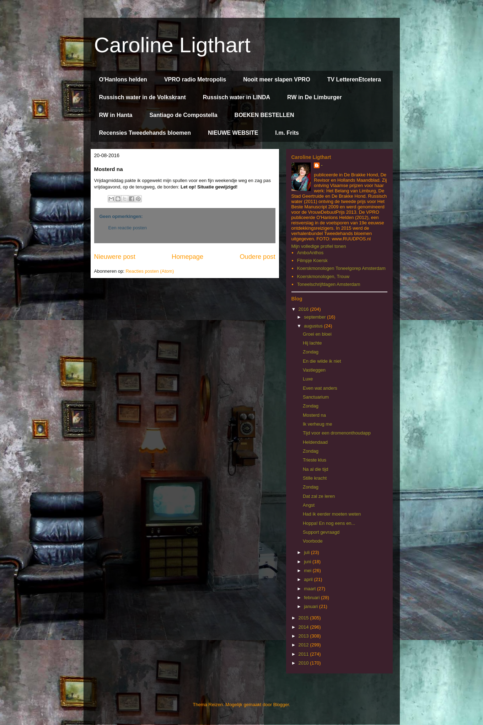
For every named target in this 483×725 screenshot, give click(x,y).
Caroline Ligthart (172, 45)
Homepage (187, 256)
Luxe (308, 379)
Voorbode (313, 541)
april (309, 579)
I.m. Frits (287, 133)
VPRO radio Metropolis (195, 79)
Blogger (281, 704)
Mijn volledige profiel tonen (318, 246)
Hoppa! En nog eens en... (329, 523)
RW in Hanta (116, 115)
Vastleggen (314, 370)
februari (312, 597)
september (315, 317)
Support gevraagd (321, 532)
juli (307, 552)
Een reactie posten (127, 227)
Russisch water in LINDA (236, 97)
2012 (304, 644)
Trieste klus (314, 460)
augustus (314, 326)
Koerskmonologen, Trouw (323, 276)
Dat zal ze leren (319, 496)
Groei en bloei (317, 334)
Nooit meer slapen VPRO (276, 79)
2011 (304, 654)
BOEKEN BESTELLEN (264, 115)
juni (308, 561)
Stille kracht (315, 478)
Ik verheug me (317, 424)
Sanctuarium (316, 397)
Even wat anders (320, 388)
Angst (309, 505)
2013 (304, 636)
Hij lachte (312, 343)
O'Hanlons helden (123, 79)
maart (310, 588)
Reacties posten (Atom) (149, 271)
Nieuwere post (114, 256)
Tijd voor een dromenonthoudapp (337, 433)
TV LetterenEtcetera (354, 79)
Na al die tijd (315, 469)
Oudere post (257, 256)
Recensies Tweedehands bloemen (145, 133)
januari (311, 606)
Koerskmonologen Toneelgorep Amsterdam (341, 268)
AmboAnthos (310, 252)
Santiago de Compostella (183, 115)
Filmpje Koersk (312, 260)
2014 (304, 627)
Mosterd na (314, 415)
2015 (304, 617)
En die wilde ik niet (322, 361)
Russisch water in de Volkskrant (142, 97)
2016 (304, 309)
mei (308, 570)
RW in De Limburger (314, 97)
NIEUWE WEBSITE (233, 133)
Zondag (310, 351)
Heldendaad (315, 442)
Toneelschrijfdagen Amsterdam (328, 284)
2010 (304, 663)
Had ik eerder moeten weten (332, 514)
